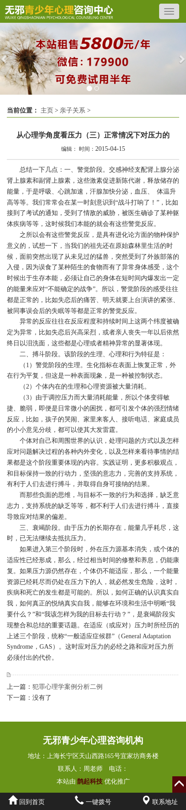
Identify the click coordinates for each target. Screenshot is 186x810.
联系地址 (159, 802)
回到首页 (26, 802)
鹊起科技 (90, 781)
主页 (47, 110)
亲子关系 (72, 110)
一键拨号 (93, 802)
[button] (4, 59)
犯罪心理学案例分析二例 (67, 686)
